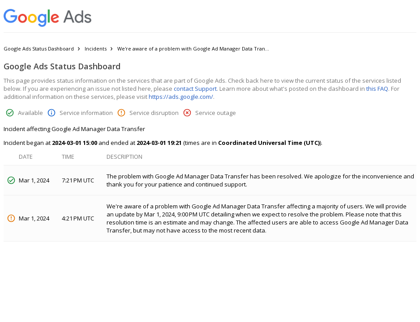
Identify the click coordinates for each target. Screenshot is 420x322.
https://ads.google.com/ (181, 97)
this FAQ (377, 89)
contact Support (195, 89)
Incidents (96, 48)
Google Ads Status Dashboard (39, 48)
